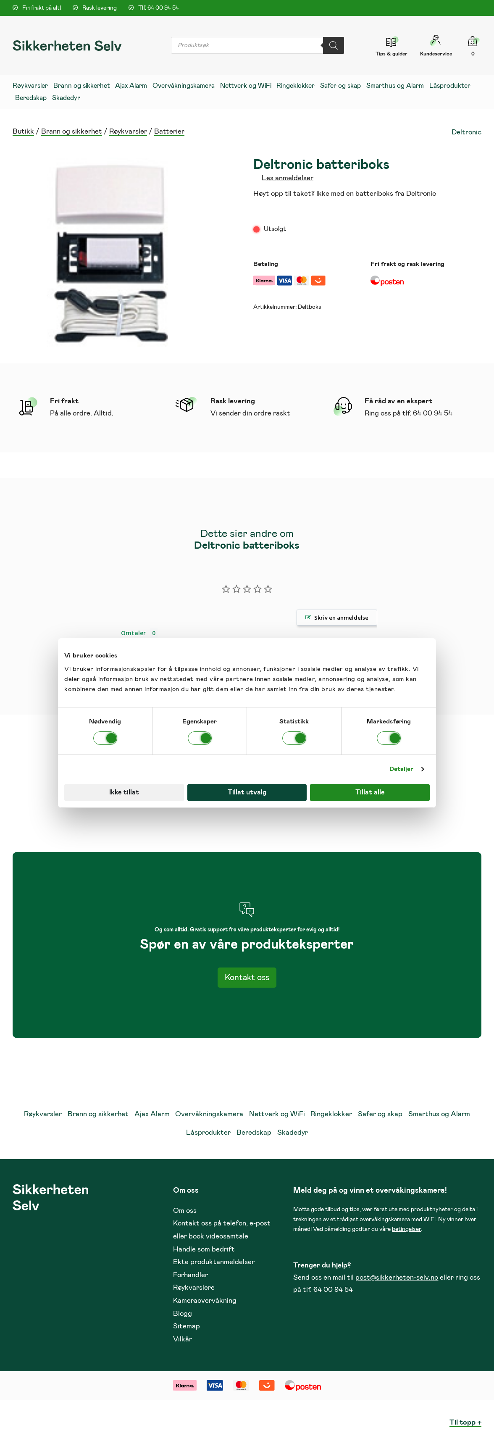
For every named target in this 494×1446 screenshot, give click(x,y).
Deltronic (466, 132)
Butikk (23, 131)
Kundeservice (436, 53)
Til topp (462, 1422)
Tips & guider (391, 53)
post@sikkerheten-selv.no (396, 1277)
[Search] (333, 45)
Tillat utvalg (247, 792)
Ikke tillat (124, 792)
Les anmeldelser (287, 178)
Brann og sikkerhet (71, 131)
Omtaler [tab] (133, 633)
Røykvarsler (128, 131)
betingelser (406, 1229)
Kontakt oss (247, 977)
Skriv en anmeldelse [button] (341, 617)
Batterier (169, 131)
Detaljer (401, 769)
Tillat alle (370, 792)
